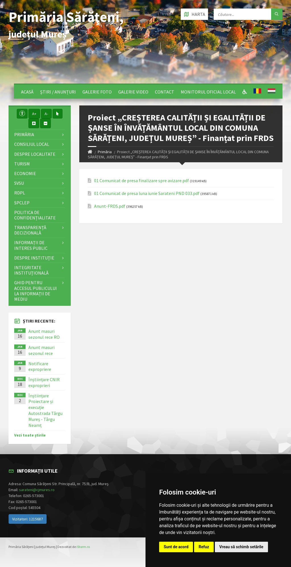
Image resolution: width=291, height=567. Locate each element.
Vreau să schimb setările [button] (241, 547)
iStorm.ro (83, 547)
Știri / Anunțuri (58, 92)
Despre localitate (34, 154)
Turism (22, 164)
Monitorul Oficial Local (208, 92)
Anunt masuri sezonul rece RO (44, 334)
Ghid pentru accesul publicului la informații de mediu (35, 291)
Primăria (105, 151)
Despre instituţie (34, 258)
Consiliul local (31, 144)
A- (46, 113)
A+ (34, 113)
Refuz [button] (204, 547)
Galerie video (133, 92)
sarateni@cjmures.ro (37, 489)
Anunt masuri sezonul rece (41, 350)
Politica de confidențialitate (35, 215)
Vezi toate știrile (30, 435)
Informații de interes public (30, 245)
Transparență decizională (30, 230)
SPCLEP (22, 202)
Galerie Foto (97, 92)
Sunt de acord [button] (176, 547)
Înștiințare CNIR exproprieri (44, 382)
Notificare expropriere (39, 366)
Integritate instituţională (31, 270)
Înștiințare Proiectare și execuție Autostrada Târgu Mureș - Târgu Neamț (45, 410)
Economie (25, 173)
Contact (164, 92)
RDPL (19, 193)
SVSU (19, 183)
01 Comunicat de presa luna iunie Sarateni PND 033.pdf (146, 193)
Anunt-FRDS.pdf (109, 206)
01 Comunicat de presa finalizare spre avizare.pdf (141, 180)
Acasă (27, 92)
